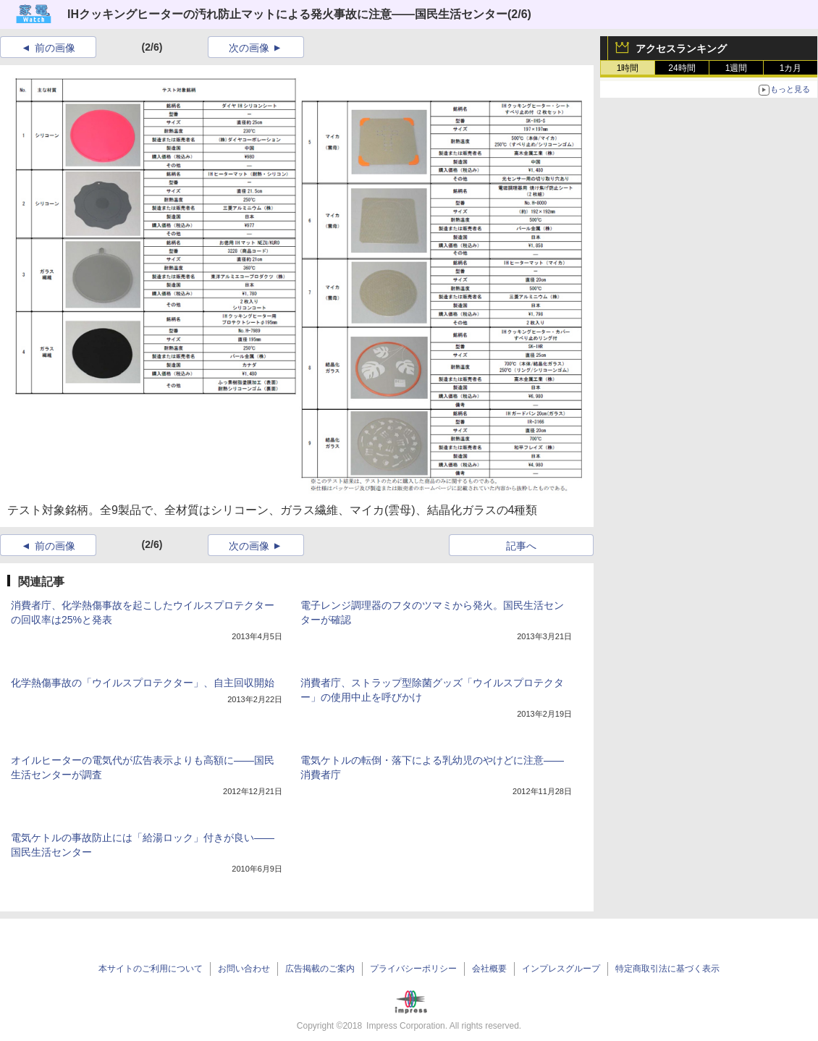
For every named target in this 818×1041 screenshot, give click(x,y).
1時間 (628, 68)
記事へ (521, 546)
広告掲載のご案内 (320, 969)
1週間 (736, 68)
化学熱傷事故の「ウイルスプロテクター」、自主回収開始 (142, 682)
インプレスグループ (561, 969)
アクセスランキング (681, 48)
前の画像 (55, 48)
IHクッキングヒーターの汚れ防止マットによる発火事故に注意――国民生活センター (287, 14)
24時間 (681, 68)
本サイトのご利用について (150, 969)
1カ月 (791, 68)
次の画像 (249, 48)
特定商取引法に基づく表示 (667, 969)
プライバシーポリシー (413, 969)
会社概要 (489, 969)
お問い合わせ (244, 969)
